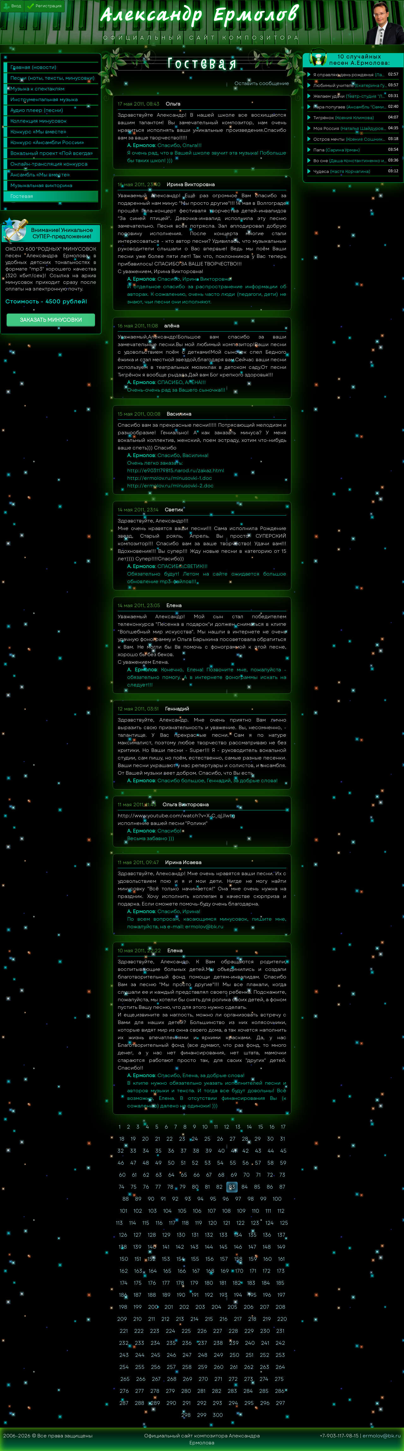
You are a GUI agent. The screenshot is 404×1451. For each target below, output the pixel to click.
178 (180, 1283)
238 (218, 1343)
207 (264, 1307)
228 (233, 1331)
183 (251, 1283)
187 (137, 1295)
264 (280, 1367)
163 (138, 1271)
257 (171, 1367)
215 (209, 1319)
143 (194, 1247)
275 (279, 1379)
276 (124, 1391)
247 (187, 1355)
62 (146, 1175)
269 (187, 1379)
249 (218, 1355)
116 (159, 1223)
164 (153, 1271)
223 (154, 1331)
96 (226, 1199)
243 (124, 1355)
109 (241, 1211)
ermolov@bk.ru (382, 1435)
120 (212, 1223)
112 (280, 1211)
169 (225, 1271)
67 (209, 1175)
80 (195, 1187)
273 (248, 1379)
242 (280, 1343)
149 (281, 1247)
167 (196, 1271)
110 (255, 1211)
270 (203, 1379)
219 (267, 1319)
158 (238, 1259)
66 (196, 1175)
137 (281, 1235)
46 (121, 1163)
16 (272, 1127)
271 (218, 1379)
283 (232, 1391)
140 (152, 1247)
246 (171, 1355)
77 (158, 1187)
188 (152, 1295)
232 (123, 1343)
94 (200, 1199)
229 (249, 1331)
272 (233, 1379)
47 (133, 1163)
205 (232, 1307)
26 (220, 1139)
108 (226, 1211)
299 (201, 1415)
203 (200, 1307)
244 (140, 1355)
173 (281, 1271)
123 (255, 1223)
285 (264, 1391)
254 (124, 1367)
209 (122, 1319)
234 (155, 1343)
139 (137, 1247)
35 (158, 1151)
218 (252, 1319)
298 (186, 1415)
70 (246, 1175)
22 (169, 1139)
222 (139, 1331)
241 (265, 1343)
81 (207, 1187)
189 (166, 1295)
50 (171, 1163)
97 (238, 1199)
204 (216, 1307)
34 (146, 1151)
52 (195, 1163)
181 (222, 1283)
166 (182, 1271)
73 (282, 1175)
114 (132, 1223)
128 (152, 1235)
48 (146, 1163)
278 (154, 1391)
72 (270, 1175)
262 (248, 1367)
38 (196, 1151)
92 (175, 1199)
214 (194, 1319)
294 (233, 1403)
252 (264, 1355)
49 (158, 1163)
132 (209, 1235)
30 (270, 1139)
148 (267, 1247)
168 (210, 1271)
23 (182, 1139)
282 (216, 1391)
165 (167, 1271)
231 (280, 1331)
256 (155, 1367)
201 (168, 1307)
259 (202, 1367)
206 (248, 1307)
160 (267, 1259)
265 (125, 1379)
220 (282, 1319)
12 (226, 1127)
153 (166, 1259)
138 (123, 1247)
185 (280, 1283)
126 (123, 1235)
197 (281, 1295)
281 (201, 1391)
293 (217, 1403)
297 (280, 1403)
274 (263, 1379)
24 (195, 1139)
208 (280, 1307)
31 (282, 1139)
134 (238, 1235)
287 (123, 1403)
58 (270, 1163)
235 (171, 1343)
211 (151, 1319)
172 (266, 1271)
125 (284, 1223)
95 (213, 1199)
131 (195, 1235)
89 (138, 1199)
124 (269, 1223)
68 (221, 1175)
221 (124, 1331)
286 (279, 1391)
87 (282, 1187)
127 (137, 1235)
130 (181, 1235)
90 (151, 1199)
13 (238, 1127)
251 (249, 1355)
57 (258, 1163)
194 (238, 1295)
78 (170, 1187)
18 (121, 1139)
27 (232, 1139)
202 (184, 1307)
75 (134, 1187)
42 (245, 1151)
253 (280, 1355)
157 (224, 1259)
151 (137, 1259)
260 (218, 1367)
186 (123, 1295)
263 (264, 1367)
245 (155, 1355)
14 (249, 1127)
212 (165, 1319)
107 (212, 1211)
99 (263, 1199)
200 (153, 1307)
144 (209, 1247)
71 (258, 1175)
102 (138, 1211)
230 (265, 1331)
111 (268, 1211)
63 (159, 1175)
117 (172, 1223)
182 (237, 1283)
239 (234, 1343)
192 (209, 1295)
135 (252, 1235)
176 (152, 1283)
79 (183, 1187)
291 (186, 1403)
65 (184, 1175)
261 (234, 1367)
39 (208, 1151)
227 (217, 1331)
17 (283, 1127)
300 (218, 1415)
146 (238, 1247)
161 (281, 1259)
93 (188, 1199)
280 (186, 1391)
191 (195, 1295)
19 (133, 1139)
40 (221, 1151)
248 (202, 1355)
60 (122, 1175)
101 (123, 1211)
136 (267, 1235)
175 (138, 1283)
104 (167, 1211)
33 (133, 1151)
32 (120, 1151)
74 (121, 1187)
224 (170, 1331)
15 (260, 1127)
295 (249, 1403)
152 (151, 1259)
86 (270, 1187)
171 (253, 1271)
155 (195, 1259)
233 (139, 1343)
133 (223, 1235)
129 (166, 1235)
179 (194, 1283)
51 (183, 1163)
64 (171, 1175)
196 (267, 1295)
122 (240, 1223)
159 (253, 1259)
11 (216, 1127)
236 (187, 1343)
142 (180, 1247)
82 (219, 1187)
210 (137, 1319)
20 (145, 1139)
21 (157, 1139)
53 (208, 1163)
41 (233, 1151)
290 (171, 1403)
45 (283, 1151)
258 (187, 1367)
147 (252, 1247)
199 (138, 1307)
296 (265, 1403)
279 (170, 1391)
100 (277, 1199)
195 (252, 1295)
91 (163, 1199)
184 (266, 1283)
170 (239, 1271)
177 (166, 1283)
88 (125, 1199)
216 (223, 1319)
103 (152, 1211)
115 (145, 1223)
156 (209, 1259)
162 (124, 1271)
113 (119, 1223)
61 (134, 1175)
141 (166, 1247)
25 (207, 1139)
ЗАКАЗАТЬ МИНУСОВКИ (51, 320)
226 (202, 1331)
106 (197, 1211)
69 (234, 1175)
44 (271, 1151)
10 (205, 1127)
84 (244, 1187)
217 (238, 1319)
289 (155, 1403)
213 (180, 1319)
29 (257, 1139)
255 (140, 1367)
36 (171, 1151)
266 (141, 1379)
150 (124, 1259)
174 (124, 1283)
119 (198, 1223)
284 (248, 1391)
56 (245, 1163)
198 (123, 1307)
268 (171, 1379)
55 (233, 1163)
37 (184, 1151)
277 (139, 1391)
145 (223, 1247)
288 (139, 1403)
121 (226, 1223)
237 (202, 1343)
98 (250, 1199)
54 (220, 1163)
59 (283, 1163)
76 (146, 1187)
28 (245, 1139)
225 (186, 1331)
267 (156, 1379)
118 (185, 1223)
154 (180, 1259)
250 (234, 1355)
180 (209, 1283)
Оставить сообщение (262, 83)
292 (201, 1403)
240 (250, 1343)
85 (257, 1187)
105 (182, 1211)
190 (181, 1295)
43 (258, 1151)
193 (223, 1295)
